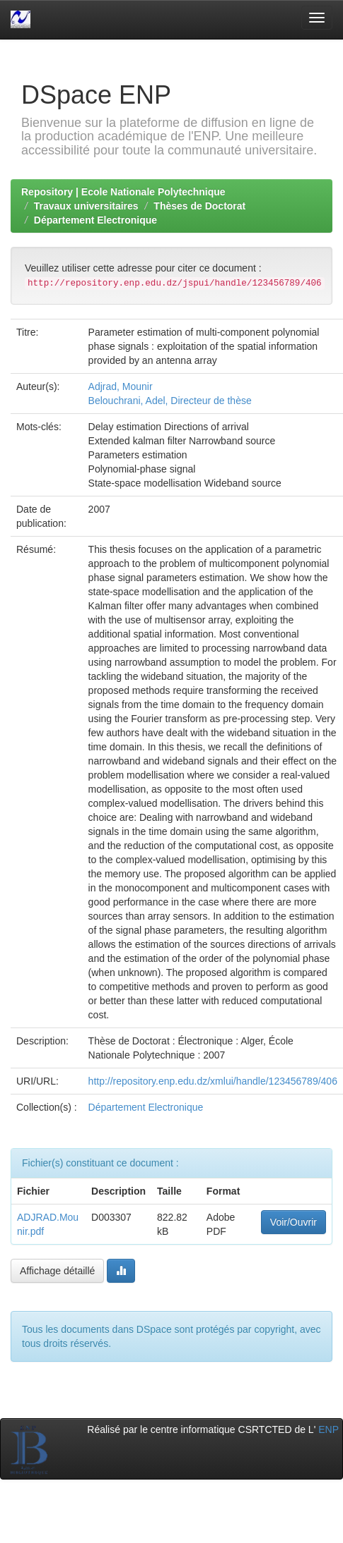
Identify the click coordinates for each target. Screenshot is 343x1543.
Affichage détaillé (57, 1270)
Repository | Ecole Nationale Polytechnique (123, 191)
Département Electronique (95, 220)
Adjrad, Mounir (120, 386)
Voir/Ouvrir (293, 1222)
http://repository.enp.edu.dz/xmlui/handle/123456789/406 (212, 1081)
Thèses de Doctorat (199, 206)
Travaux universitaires (86, 206)
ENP (328, 1429)
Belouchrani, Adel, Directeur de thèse (170, 400)
